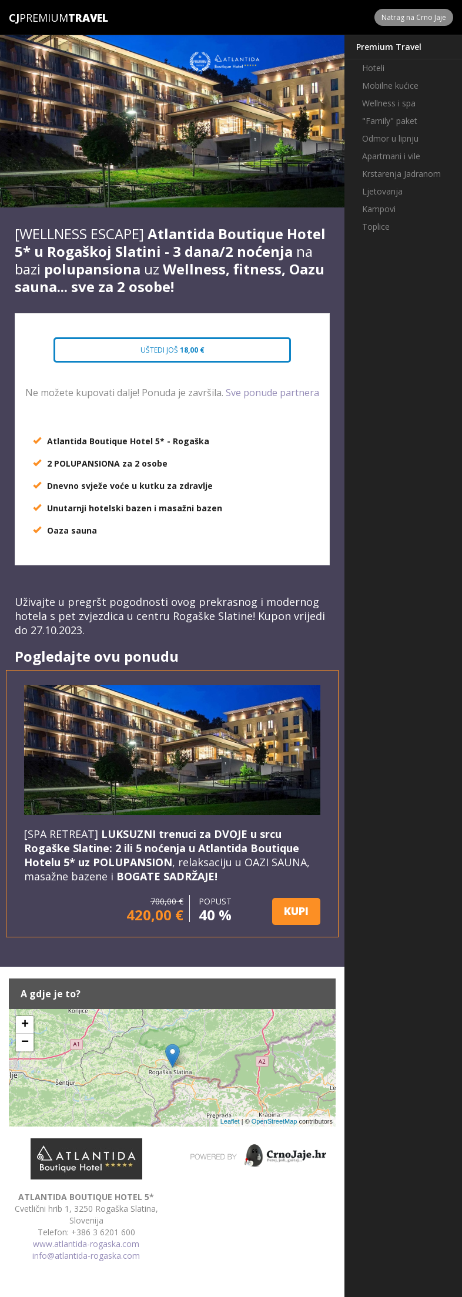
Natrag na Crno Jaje (413, 17)
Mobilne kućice (390, 85)
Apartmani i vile (391, 156)
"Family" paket (389, 120)
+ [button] (25, 1025)
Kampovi (379, 209)
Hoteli (373, 67)
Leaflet (230, 1121)
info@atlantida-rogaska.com (86, 1255)
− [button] (25, 1042)
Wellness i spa (389, 103)
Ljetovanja (382, 191)
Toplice (376, 226)
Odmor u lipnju (390, 138)
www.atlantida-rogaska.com (86, 1243)
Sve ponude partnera (272, 392)
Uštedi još (172, 350)
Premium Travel (388, 46)
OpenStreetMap (274, 1121)
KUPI (296, 911)
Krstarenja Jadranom (401, 173)
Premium (38, 18)
